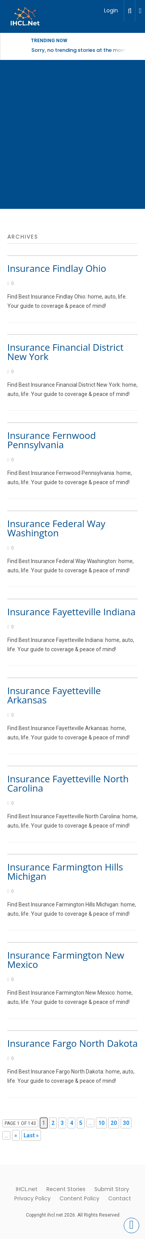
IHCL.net (27, 1189)
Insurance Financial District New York (65, 352)
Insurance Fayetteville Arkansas (54, 695)
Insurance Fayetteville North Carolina (68, 783)
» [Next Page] (15, 1135)
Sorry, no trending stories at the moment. (83, 50)
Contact (119, 1198)
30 (126, 1123)
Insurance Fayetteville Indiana (71, 611)
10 (101, 1123)
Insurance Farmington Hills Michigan (65, 871)
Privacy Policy (32, 1198)
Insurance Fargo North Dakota (72, 1043)
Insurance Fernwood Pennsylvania (51, 440)
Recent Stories (65, 1189)
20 (114, 1123)
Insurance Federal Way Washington (56, 528)
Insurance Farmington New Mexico (65, 960)
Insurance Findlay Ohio (56, 268)
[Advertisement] (72, 136)
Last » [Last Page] (31, 1135)
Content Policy (79, 1198)
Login (111, 10)
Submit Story (111, 1189)
